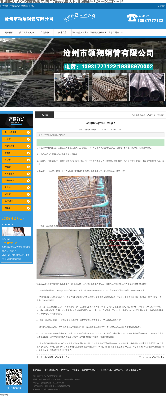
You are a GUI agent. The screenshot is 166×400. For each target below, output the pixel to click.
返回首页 (161, 6)
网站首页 (9, 32)
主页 (143, 115)
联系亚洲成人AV (116, 32)
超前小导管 (9, 146)
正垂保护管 (9, 181)
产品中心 (45, 32)
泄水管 (8, 187)
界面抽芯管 (9, 174)
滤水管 (8, 194)
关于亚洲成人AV (26, 32)
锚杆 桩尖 (9, 201)
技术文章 (62, 32)
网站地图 (4, 395)
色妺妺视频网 (10, 132)
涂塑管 (8, 167)
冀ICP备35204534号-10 (53, 389)
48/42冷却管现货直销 (155, 357)
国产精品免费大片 (80, 32)
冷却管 (8, 160)
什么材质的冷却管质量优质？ (56, 357)
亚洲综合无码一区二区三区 (98, 36)
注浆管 (8, 139)
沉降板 (8, 208)
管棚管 (8, 153)
